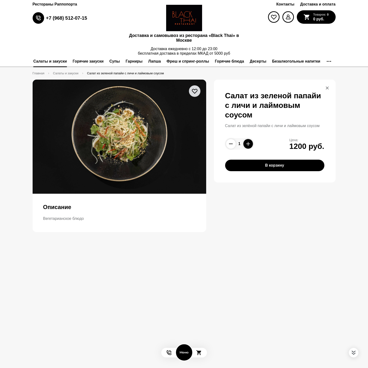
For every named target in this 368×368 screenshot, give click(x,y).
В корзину (274, 165)
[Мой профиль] (288, 17)
